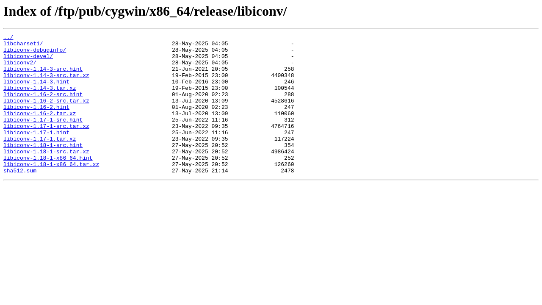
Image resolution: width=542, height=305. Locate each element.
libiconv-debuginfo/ (34, 53)
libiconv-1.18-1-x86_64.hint (48, 183)
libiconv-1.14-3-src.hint (43, 76)
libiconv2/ (19, 68)
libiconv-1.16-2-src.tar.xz (46, 114)
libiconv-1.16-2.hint (36, 122)
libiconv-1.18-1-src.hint (43, 168)
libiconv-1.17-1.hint (36, 152)
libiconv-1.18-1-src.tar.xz (46, 175)
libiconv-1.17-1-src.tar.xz (46, 145)
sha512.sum (19, 198)
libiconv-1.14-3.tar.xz (39, 99)
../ (8, 38)
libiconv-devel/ (28, 61)
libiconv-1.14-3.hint (36, 91)
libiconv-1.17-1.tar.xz (39, 160)
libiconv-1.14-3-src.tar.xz (46, 84)
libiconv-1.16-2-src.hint (43, 107)
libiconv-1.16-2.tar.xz (39, 129)
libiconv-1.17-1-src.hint (43, 137)
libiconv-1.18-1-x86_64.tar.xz (51, 190)
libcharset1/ (23, 46)
